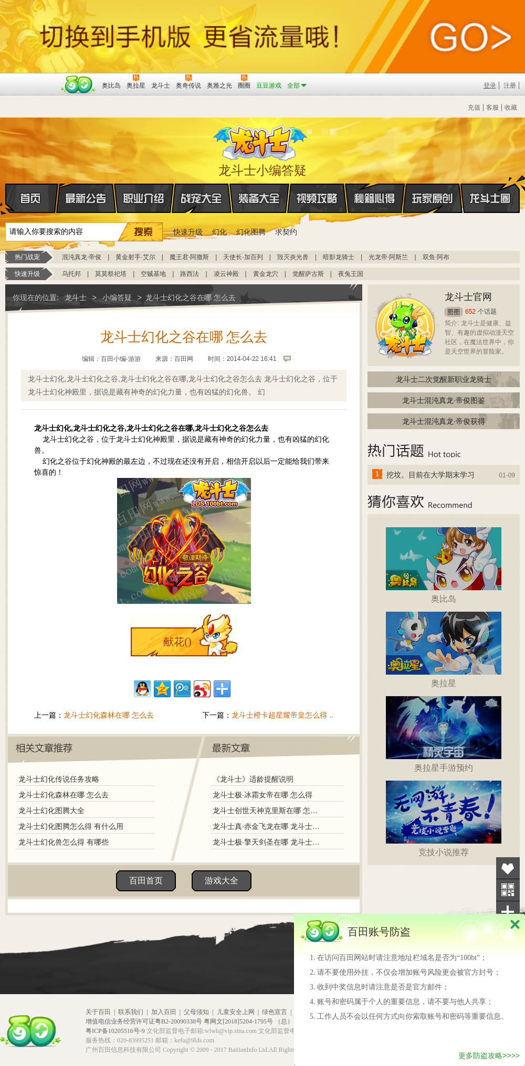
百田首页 (146, 880)
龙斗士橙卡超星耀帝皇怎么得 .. (282, 715)
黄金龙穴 (265, 274)
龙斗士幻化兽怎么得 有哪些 (63, 842)
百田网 (78, 84)
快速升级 (188, 232)
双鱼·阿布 (436, 257)
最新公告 (86, 198)
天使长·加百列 (242, 257)
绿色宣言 (274, 1012)
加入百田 (163, 1012)
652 (470, 311)
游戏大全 (221, 880)
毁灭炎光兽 (293, 257)
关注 (508, 890)
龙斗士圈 (490, 188)
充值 (474, 107)
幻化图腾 (251, 232)
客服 (492, 107)
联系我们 (130, 1012)
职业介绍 (144, 198)
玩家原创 (433, 198)
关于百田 (98, 1012)
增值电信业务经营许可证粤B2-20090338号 (144, 1021)
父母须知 (196, 1012)
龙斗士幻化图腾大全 (51, 810)
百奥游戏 (31, 78)
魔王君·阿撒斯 (189, 257)
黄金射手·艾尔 (135, 257)
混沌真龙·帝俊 (81, 257)
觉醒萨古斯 (308, 274)
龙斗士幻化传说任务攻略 (58, 779)
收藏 (511, 107)
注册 (509, 85)
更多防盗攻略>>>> (489, 1055)
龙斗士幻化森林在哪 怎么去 (109, 715)
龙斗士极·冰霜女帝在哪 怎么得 (262, 795)
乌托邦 (71, 274)
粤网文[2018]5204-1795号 (238, 1021)
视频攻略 (317, 198)
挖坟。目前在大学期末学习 (430, 475)
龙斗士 (261, 141)
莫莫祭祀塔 (111, 274)
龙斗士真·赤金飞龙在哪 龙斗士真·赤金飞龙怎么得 (267, 826)
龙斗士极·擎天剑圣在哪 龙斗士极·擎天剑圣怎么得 (267, 842)
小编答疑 (117, 297)
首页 (6, 199)
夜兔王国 (350, 274)
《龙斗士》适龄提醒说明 (253, 779)
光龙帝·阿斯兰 (388, 257)
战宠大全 (202, 198)
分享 (508, 912)
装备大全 (259, 198)
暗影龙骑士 (338, 257)
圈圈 (454, 312)
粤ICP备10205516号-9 (115, 1031)
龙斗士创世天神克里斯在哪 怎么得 (267, 810)
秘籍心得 (375, 198)
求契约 (286, 232)
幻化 (219, 232)
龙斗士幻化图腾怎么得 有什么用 (70, 826)
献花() (177, 641)
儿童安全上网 (236, 1012)
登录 (490, 85)
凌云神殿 (226, 274)
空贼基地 (153, 274)
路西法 (189, 274)
